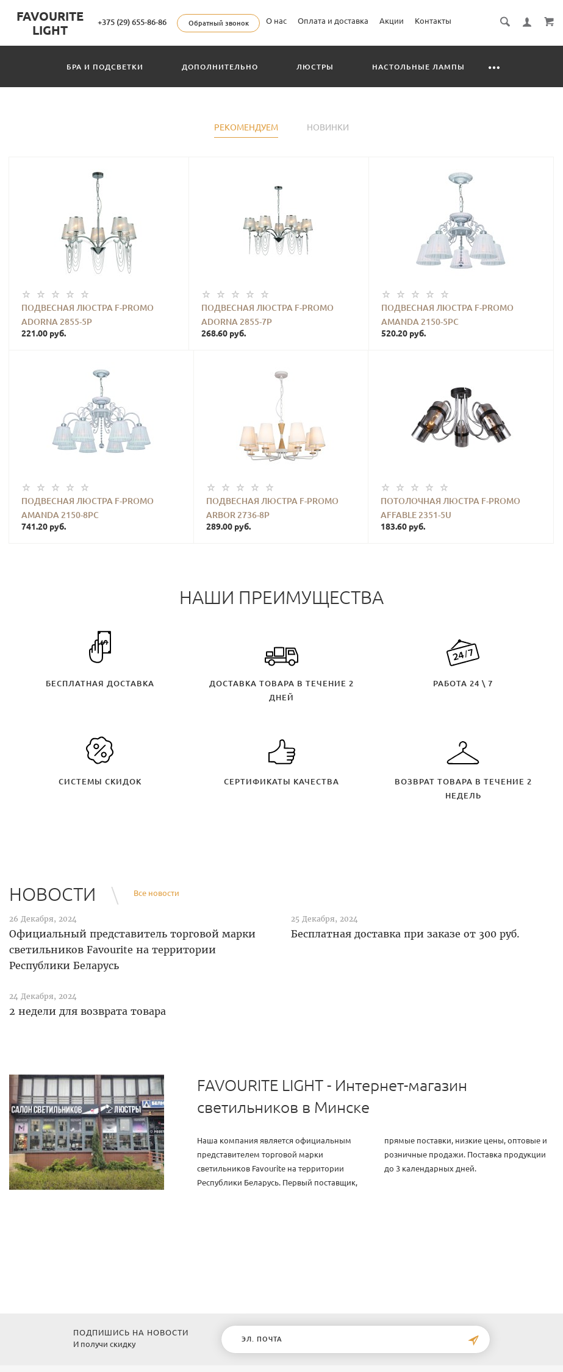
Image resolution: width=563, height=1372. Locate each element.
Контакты (505, 39)
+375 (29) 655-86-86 (251, 22)
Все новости (156, 907)
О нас (348, 39)
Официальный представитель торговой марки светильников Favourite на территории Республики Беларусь (132, 964)
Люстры (315, 81)
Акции (463, 39)
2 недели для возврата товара (87, 1025)
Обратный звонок (338, 23)
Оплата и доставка (405, 39)
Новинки (328, 141)
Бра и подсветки (104, 81)
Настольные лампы (418, 81)
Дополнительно (220, 81)
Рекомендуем (246, 141)
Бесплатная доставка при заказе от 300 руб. (405, 948)
